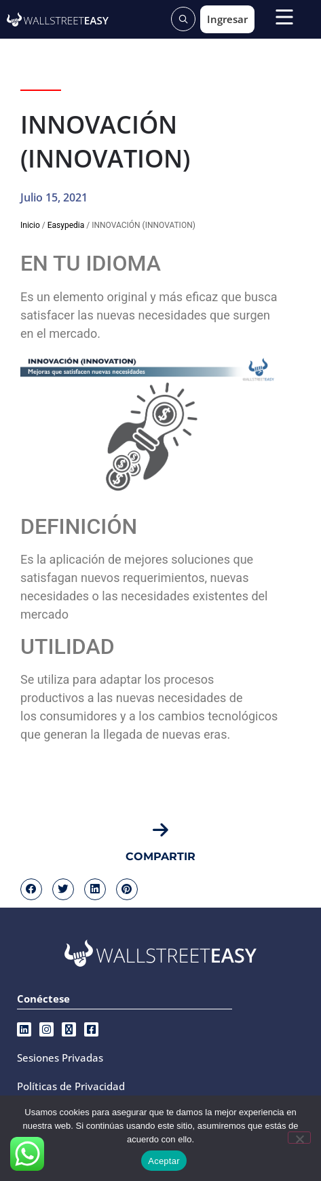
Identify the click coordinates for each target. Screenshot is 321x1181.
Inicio (30, 225)
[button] (31, 889)
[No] (299, 1137)
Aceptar (164, 1161)
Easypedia (66, 225)
